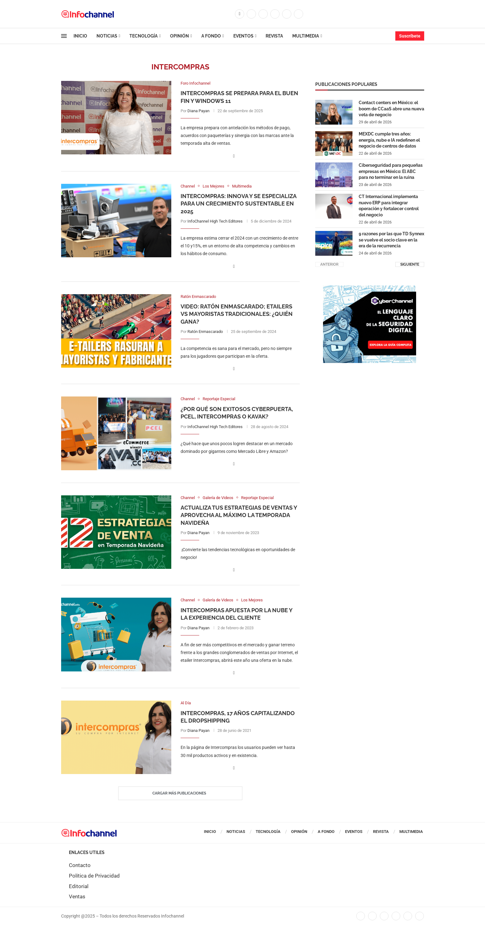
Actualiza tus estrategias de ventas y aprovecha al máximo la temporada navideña (239, 515)
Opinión (179, 35)
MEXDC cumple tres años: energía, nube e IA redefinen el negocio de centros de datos (389, 139)
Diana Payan (198, 110)
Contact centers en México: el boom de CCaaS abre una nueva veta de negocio (391, 108)
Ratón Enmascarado (205, 331)
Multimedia (305, 35)
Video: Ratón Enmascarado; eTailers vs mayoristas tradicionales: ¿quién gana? (237, 314)
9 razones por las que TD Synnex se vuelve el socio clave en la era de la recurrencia (391, 239)
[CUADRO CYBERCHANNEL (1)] (369, 288)
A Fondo (211, 35)
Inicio (80, 35)
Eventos (243, 35)
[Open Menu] (64, 36)
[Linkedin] (275, 14)
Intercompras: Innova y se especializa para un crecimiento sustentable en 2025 (238, 204)
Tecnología (143, 35)
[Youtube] (286, 14)
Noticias (107, 35)
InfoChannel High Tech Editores (215, 221)
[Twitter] (251, 14)
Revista (274, 35)
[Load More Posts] (180, 793)
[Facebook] (239, 14)
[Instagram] (263, 14)
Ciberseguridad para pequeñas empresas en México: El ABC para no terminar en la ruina (391, 170)
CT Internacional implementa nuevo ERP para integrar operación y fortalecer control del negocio (389, 205)
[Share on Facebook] (234, 156)
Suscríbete (409, 35)
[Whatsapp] (298, 14)
